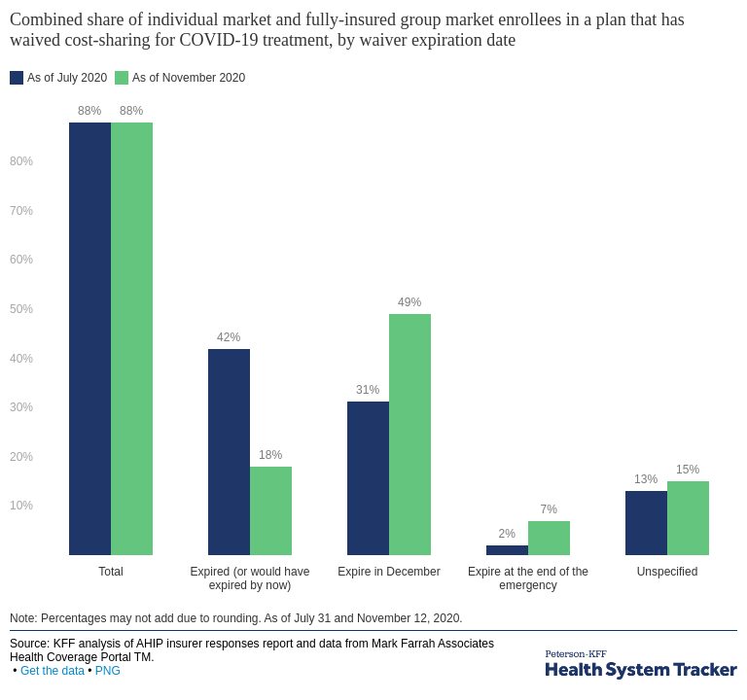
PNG (108, 671)
